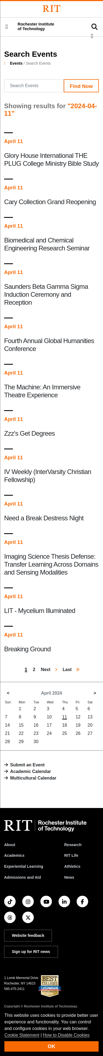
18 (64, 725)
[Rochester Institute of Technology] (51, 8)
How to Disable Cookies (66, 1035)
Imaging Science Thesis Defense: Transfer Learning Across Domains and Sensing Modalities (51, 564)
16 (36, 725)
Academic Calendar (30, 771)
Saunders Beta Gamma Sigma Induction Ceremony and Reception (46, 294)
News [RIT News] (69, 877)
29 (21, 741)
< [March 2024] (8, 693)
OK (51, 1046)
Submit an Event (27, 765)
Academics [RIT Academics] (14, 855)
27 (90, 733)
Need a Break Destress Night (43, 518)
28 (7, 741)
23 (36, 733)
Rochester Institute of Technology (36, 26)
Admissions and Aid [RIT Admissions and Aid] (22, 877)
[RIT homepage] (45, 826)
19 (78, 725)
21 (7, 733)
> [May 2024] (95, 693)
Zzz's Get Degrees (29, 433)
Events (16, 63)
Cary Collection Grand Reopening (50, 202)
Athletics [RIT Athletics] (72, 866)
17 (49, 725)
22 (21, 733)
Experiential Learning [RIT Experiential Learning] (23, 866)
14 (7, 725)
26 (78, 733)
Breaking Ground (27, 649)
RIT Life (71, 855)
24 (49, 733)
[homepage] (7, 63)
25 (64, 733)
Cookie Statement (21, 1035)
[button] (6, 27)
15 (21, 725)
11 (64, 717)
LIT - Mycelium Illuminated (39, 610)
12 (78, 717)
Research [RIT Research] (73, 845)
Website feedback (28, 935)
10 (49, 717)
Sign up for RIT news (31, 951)
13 (90, 717)
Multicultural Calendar (33, 778)
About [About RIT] (9, 845)
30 (36, 741)
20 (90, 725)
